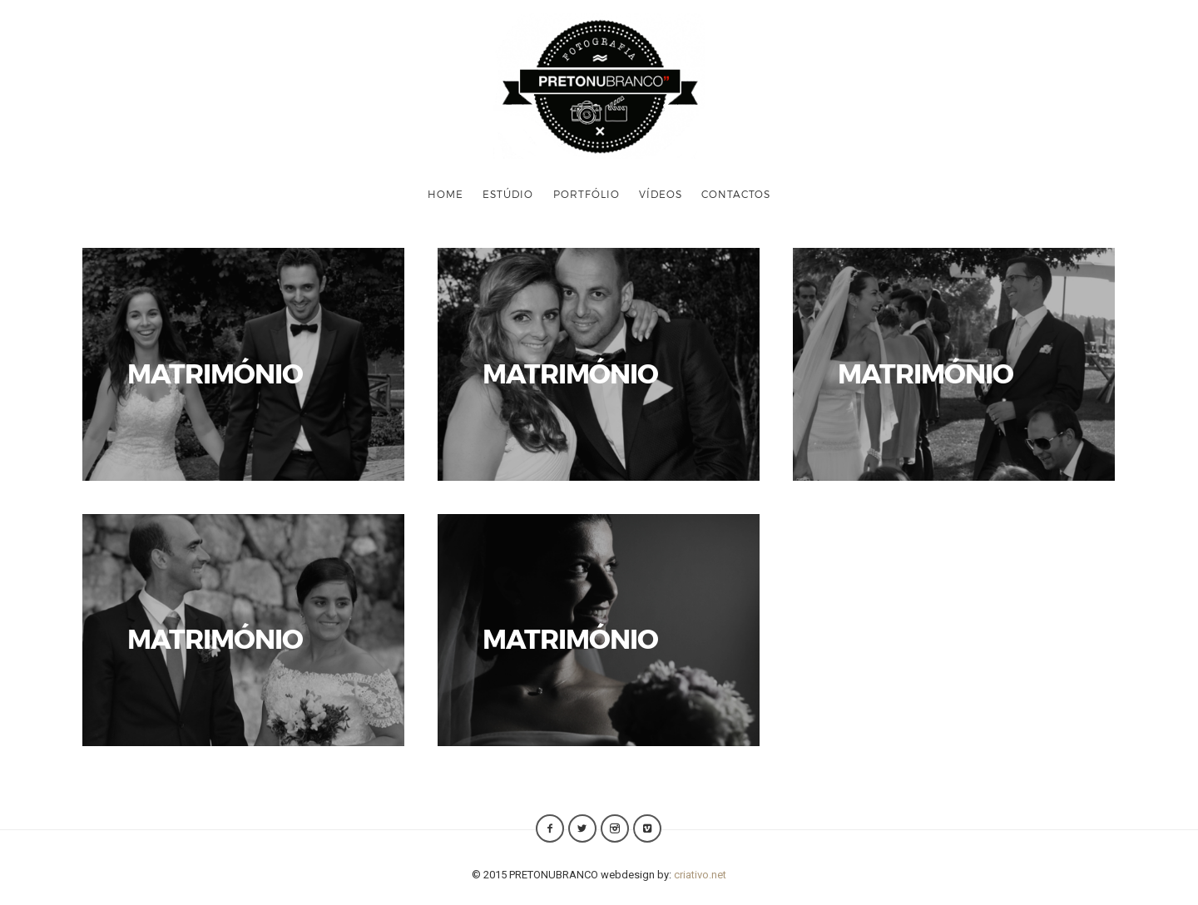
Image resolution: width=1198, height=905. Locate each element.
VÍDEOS (660, 194)
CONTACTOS (735, 194)
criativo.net (700, 874)
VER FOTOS (243, 364)
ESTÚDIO (508, 194)
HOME (445, 194)
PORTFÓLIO (586, 194)
